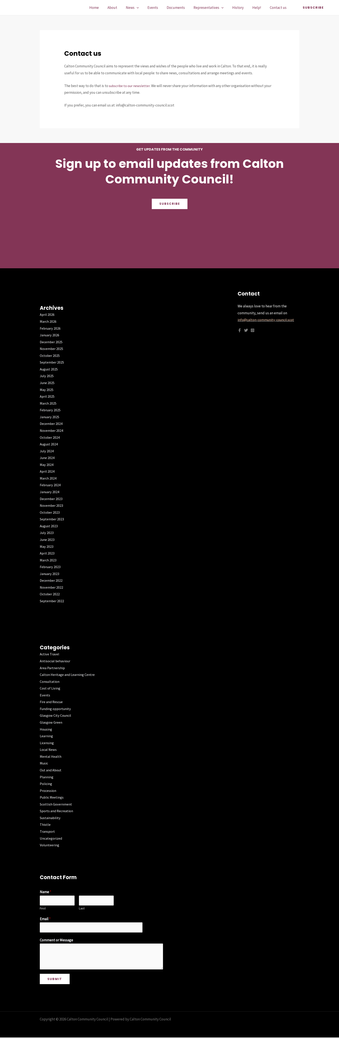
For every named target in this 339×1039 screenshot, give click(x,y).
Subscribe (169, 204)
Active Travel (50, 654)
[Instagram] (252, 330)
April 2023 (47, 553)
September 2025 (53, 362)
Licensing (47, 742)
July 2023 (47, 532)
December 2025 (52, 342)
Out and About (51, 770)
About (122, 7)
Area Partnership (53, 668)
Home (105, 7)
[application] (145, 7)
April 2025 (47, 396)
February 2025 (51, 410)
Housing (46, 729)
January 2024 (50, 491)
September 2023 (53, 519)
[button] (313, 7)
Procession (48, 790)
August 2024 (49, 444)
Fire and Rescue (52, 701)
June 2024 (47, 457)
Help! (258, 7)
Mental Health (51, 756)
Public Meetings (52, 797)
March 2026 (48, 321)
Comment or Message (56, 941)
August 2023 (49, 526)
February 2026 (51, 328)
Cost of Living (50, 688)
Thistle (45, 824)
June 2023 (47, 539)
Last (82, 909)
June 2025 (47, 382)
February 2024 (51, 485)
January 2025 (50, 417)
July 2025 (47, 375)
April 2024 (47, 471)
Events (160, 7)
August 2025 (49, 369)
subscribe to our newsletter (130, 85)
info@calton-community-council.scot (267, 319)
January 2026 (50, 335)
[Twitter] (246, 330)
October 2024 (50, 437)
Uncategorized (51, 838)
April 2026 (47, 314)
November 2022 (52, 587)
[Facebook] (239, 330)
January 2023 (50, 573)
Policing (46, 783)
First (43, 909)
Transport (47, 831)
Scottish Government (56, 804)
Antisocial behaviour (55, 661)
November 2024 (52, 430)
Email (45, 919)
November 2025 (52, 348)
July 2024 (47, 451)
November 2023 (52, 505)
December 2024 (52, 423)
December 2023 (52, 498)
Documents (182, 7)
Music (44, 763)
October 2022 (50, 594)
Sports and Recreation (57, 811)
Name (45, 892)
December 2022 (52, 580)
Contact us (278, 7)
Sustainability (51, 817)
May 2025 (47, 389)
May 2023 (47, 546)
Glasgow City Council (56, 715)
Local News (48, 749)
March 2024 (48, 478)
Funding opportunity (56, 708)
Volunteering (50, 845)
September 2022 (53, 601)
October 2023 (50, 512)
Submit (54, 980)
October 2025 (50, 355)
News (140, 7)
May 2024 (47, 464)
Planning (46, 777)
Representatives (213, 7)
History (241, 7)
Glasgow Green (51, 722)
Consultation (50, 681)
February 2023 (51, 566)
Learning (46, 736)
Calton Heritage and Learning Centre (68, 674)
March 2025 (48, 403)
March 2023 (48, 560)
